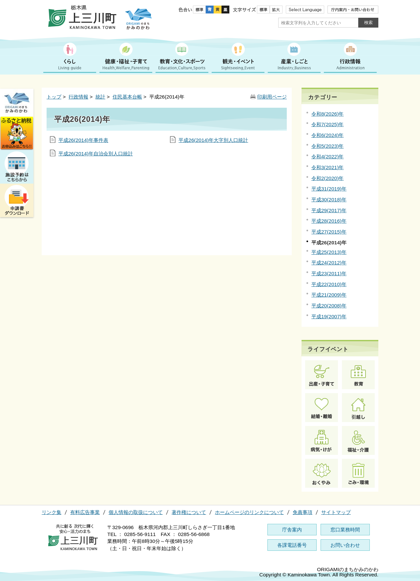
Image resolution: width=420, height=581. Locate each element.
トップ (54, 97)
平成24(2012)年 (328, 262)
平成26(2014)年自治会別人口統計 (95, 153)
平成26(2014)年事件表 (83, 140)
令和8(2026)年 (327, 114)
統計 (100, 97)
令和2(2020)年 (327, 178)
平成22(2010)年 (328, 284)
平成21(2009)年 (328, 295)
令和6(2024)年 (327, 135)
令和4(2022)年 (327, 156)
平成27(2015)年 (328, 232)
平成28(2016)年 (328, 221)
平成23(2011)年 (328, 273)
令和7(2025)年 (327, 124)
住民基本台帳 (127, 97)
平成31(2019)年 (328, 188)
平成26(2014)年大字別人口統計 (213, 140)
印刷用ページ (272, 97)
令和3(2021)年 (327, 167)
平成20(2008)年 (328, 305)
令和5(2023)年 (327, 146)
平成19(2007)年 (328, 316)
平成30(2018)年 (328, 199)
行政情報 (78, 97)
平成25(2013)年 (328, 252)
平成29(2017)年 (328, 210)
